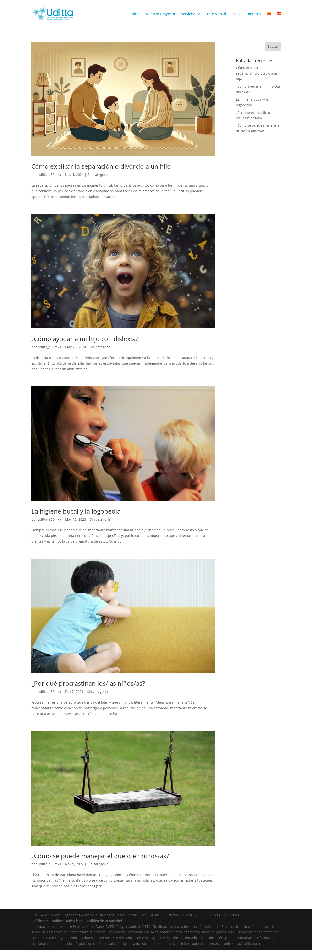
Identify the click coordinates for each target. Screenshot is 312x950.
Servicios (188, 14)
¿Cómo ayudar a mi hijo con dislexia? (84, 338)
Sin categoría (98, 174)
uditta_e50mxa (49, 174)
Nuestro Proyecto (160, 14)
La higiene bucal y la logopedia (75, 511)
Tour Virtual (216, 14)
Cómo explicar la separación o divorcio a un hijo (101, 166)
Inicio (135, 14)
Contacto (253, 14)
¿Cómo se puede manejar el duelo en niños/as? (100, 855)
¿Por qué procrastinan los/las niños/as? (88, 683)
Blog (236, 14)
